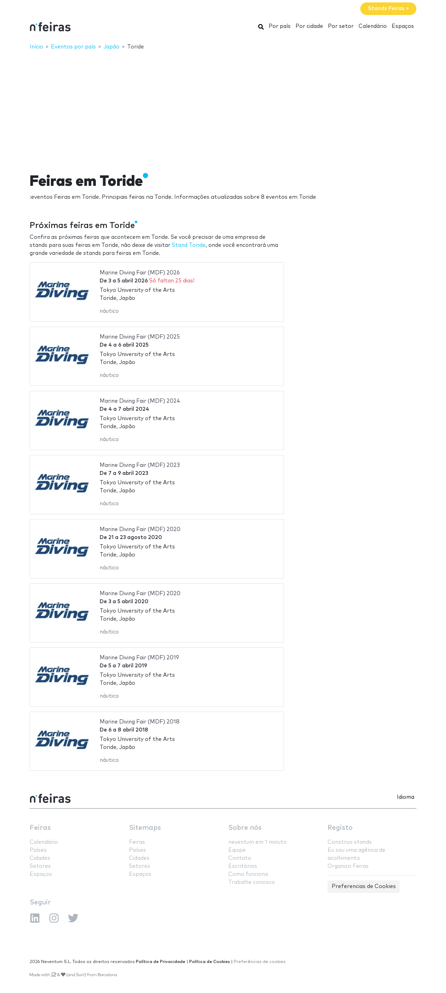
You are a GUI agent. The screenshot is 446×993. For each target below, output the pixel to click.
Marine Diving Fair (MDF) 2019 (139, 657)
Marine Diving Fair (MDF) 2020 (140, 529)
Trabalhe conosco (251, 882)
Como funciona (248, 874)
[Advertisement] (223, 107)
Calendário (373, 26)
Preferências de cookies (260, 962)
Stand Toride (189, 245)
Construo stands (350, 842)
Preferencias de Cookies (364, 886)
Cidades (40, 858)
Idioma (405, 797)
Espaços (403, 26)
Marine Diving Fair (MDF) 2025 (140, 337)
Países (38, 850)
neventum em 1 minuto (257, 842)
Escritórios (242, 866)
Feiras (40, 828)
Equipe (237, 850)
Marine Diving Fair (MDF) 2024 (140, 401)
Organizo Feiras (348, 866)
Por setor (341, 26)
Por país (280, 26)
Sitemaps (145, 828)
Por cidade (309, 26)
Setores (40, 866)
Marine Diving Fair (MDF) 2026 (140, 272)
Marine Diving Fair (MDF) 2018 (139, 722)
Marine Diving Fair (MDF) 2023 (140, 465)
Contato (239, 858)
